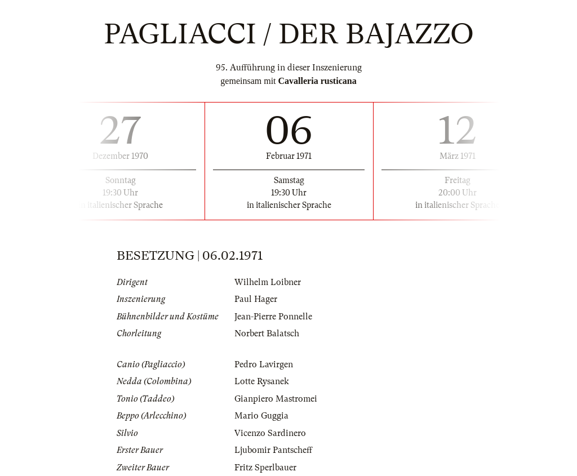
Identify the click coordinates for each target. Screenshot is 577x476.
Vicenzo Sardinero (270, 433)
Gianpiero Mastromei (275, 399)
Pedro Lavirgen (263, 364)
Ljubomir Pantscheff (273, 450)
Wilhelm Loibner (267, 282)
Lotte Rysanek (261, 381)
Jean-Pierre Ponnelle (273, 317)
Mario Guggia (261, 416)
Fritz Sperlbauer (265, 467)
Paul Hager (255, 299)
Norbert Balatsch (266, 333)
